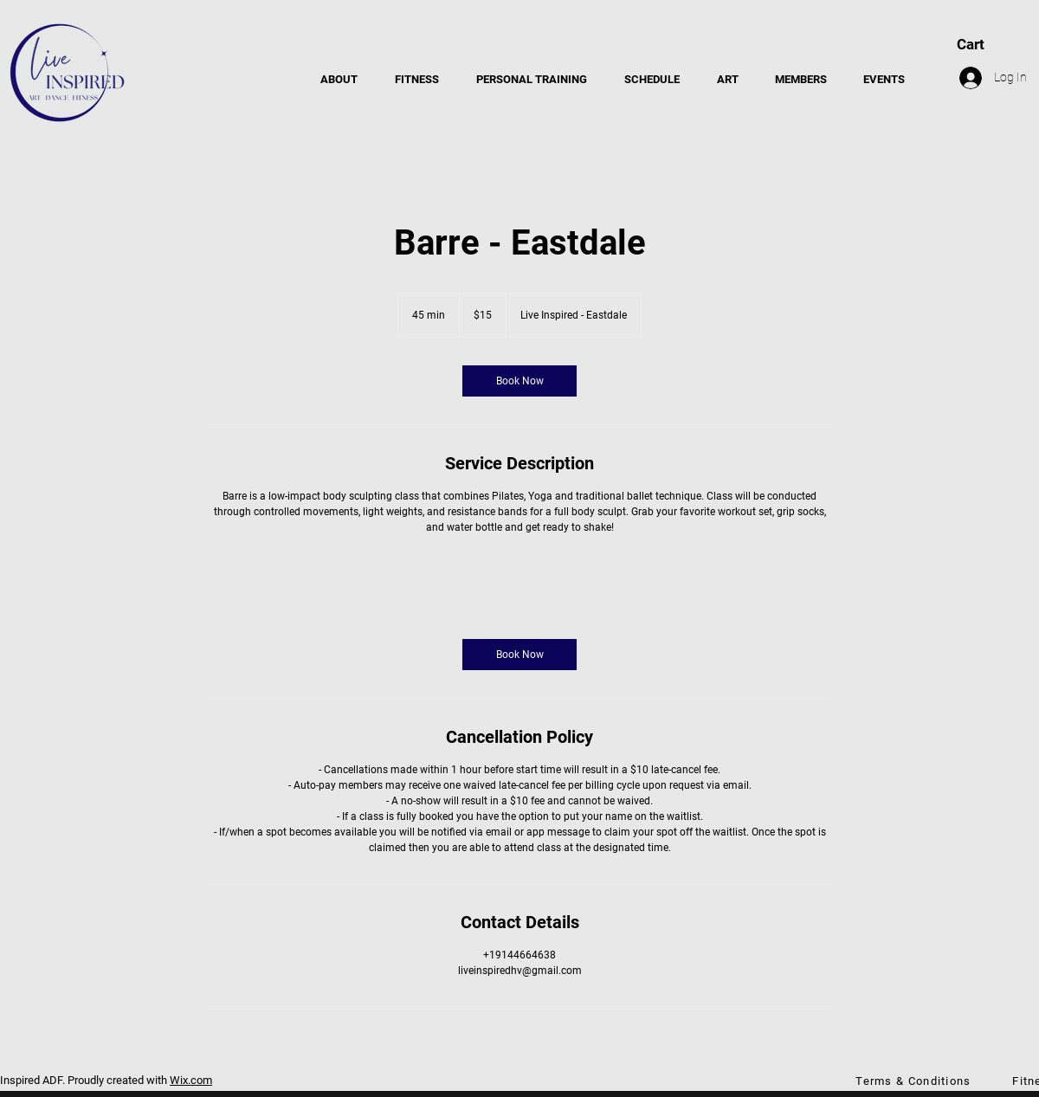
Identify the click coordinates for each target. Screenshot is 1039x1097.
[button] (416, 79)
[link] (519, 381)
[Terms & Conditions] (915, 1080)
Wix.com (191, 1080)
